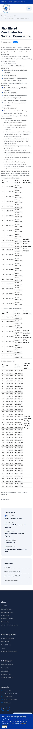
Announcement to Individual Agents (15, 535)
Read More (23, 723)
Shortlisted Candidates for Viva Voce (16, 550)
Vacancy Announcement (13, 518)
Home (3, 16)
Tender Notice (10, 543)
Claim (10, 2)
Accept (5, 727)
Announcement (10, 16)
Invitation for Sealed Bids (12, 576)
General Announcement (12, 571)
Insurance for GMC (19, 2)
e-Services (4, 2)
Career (7, 567)
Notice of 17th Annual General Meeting (15, 526)
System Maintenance (11, 580)
